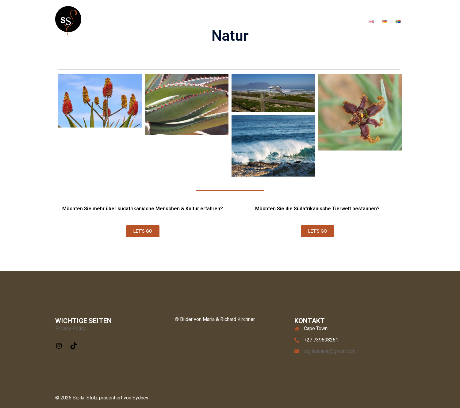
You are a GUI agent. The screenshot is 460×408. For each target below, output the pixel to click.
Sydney (140, 398)
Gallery (254, 21)
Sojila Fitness (283, 21)
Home (212, 21)
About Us (351, 21)
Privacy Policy (70, 328)
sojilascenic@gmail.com (329, 351)
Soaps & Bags (320, 21)
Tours (232, 21)
